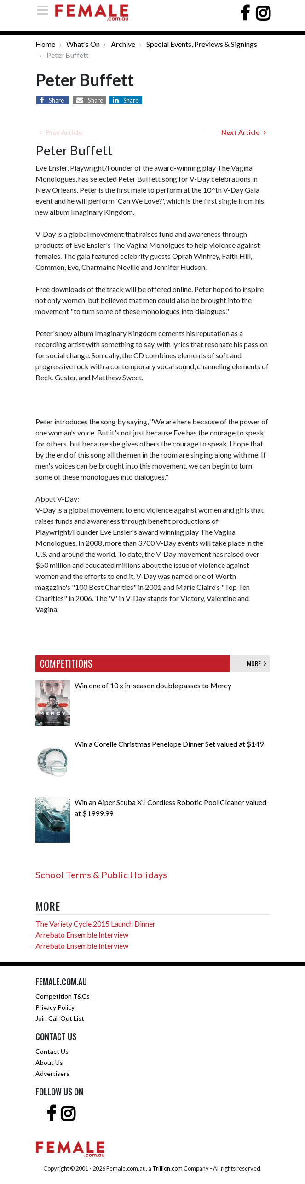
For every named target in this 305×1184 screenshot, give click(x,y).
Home (45, 44)
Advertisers (52, 1073)
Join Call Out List (59, 1018)
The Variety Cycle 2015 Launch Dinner (95, 923)
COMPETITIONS (66, 663)
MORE (256, 663)
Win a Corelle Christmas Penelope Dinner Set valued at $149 (169, 743)
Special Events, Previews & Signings (201, 44)
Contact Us (52, 1051)
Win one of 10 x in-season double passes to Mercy (153, 685)
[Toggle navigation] (45, 9)
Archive (123, 44)
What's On (83, 44)
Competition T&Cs (62, 996)
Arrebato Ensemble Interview (81, 934)
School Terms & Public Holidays (101, 874)
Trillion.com (167, 1168)
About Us (49, 1062)
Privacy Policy (55, 1007)
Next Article (243, 132)
